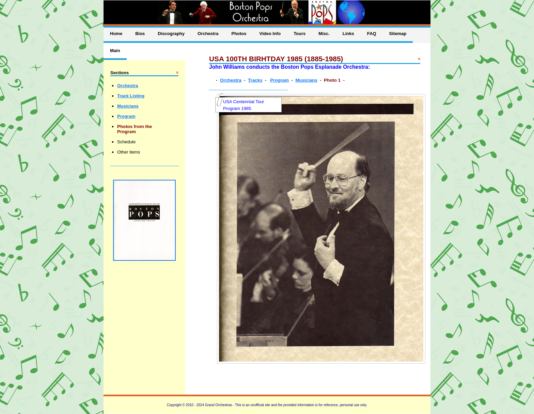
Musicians (306, 80)
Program (279, 80)
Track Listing (130, 95)
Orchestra (230, 80)
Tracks (255, 80)
